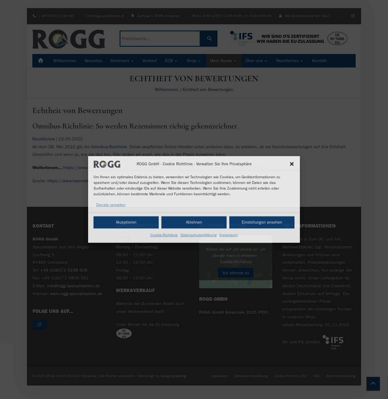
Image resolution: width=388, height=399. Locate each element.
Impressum (228, 235)
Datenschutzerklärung (199, 235)
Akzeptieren (126, 222)
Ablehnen (194, 222)
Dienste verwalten (111, 204)
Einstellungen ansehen (262, 222)
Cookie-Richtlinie (164, 235)
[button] (292, 164)
